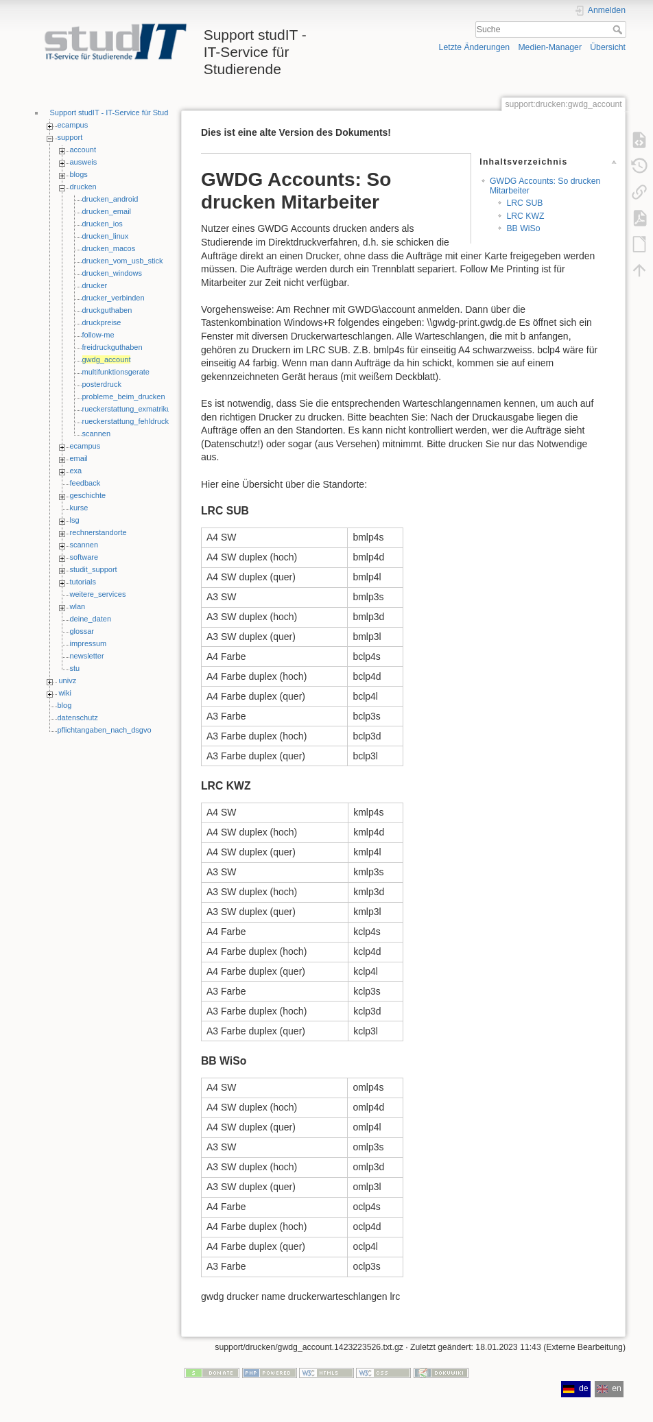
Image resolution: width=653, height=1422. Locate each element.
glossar (82, 631)
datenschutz (78, 717)
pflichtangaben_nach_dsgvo (105, 730)
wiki (65, 693)
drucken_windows (112, 273)
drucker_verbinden (113, 298)
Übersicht (608, 47)
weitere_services (98, 594)
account (83, 149)
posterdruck (101, 384)
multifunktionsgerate (116, 372)
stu (75, 668)
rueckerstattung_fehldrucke (128, 421)
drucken (83, 186)
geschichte (88, 495)
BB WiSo (523, 228)
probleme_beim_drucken (123, 396)
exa (76, 470)
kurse (79, 507)
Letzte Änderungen (474, 47)
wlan (78, 606)
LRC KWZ (525, 216)
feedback (85, 483)
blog (65, 705)
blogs (79, 174)
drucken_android (110, 199)
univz (68, 680)
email (79, 458)
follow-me (98, 335)
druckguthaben (107, 310)
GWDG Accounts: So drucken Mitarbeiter (545, 185)
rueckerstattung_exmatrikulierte (134, 409)
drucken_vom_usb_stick (122, 261)
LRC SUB (524, 203)
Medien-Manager (550, 47)
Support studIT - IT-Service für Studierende (122, 112)
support (70, 137)
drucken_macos (109, 248)
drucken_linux (105, 236)
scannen (96, 433)
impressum (88, 643)
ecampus (73, 125)
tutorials (83, 582)
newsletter (87, 656)
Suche (619, 29)
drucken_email (107, 211)
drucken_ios (102, 224)
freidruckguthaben (112, 347)
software (84, 557)
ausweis (83, 162)
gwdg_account (106, 359)
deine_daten (91, 619)
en (609, 1388)
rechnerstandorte (98, 532)
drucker (95, 285)
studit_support (93, 569)
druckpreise (101, 322)
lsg (75, 520)
